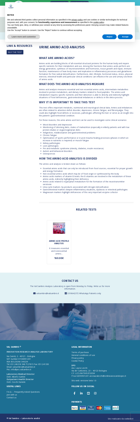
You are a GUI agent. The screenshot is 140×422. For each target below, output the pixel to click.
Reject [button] (109, 37)
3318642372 (73, 293)
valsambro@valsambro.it (47, 293)
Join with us (12, 394)
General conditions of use (83, 355)
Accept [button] (125, 37)
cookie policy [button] (98, 22)
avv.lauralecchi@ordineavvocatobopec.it (107, 376)
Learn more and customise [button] (24, 37)
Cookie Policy (77, 361)
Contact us (12, 397)
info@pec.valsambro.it (21, 369)
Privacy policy (77, 358)
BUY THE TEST (15, 52)
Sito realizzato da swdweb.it (121, 418)
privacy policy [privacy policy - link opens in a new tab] (77, 20)
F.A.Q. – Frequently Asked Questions (23, 392)
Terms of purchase (80, 352)
